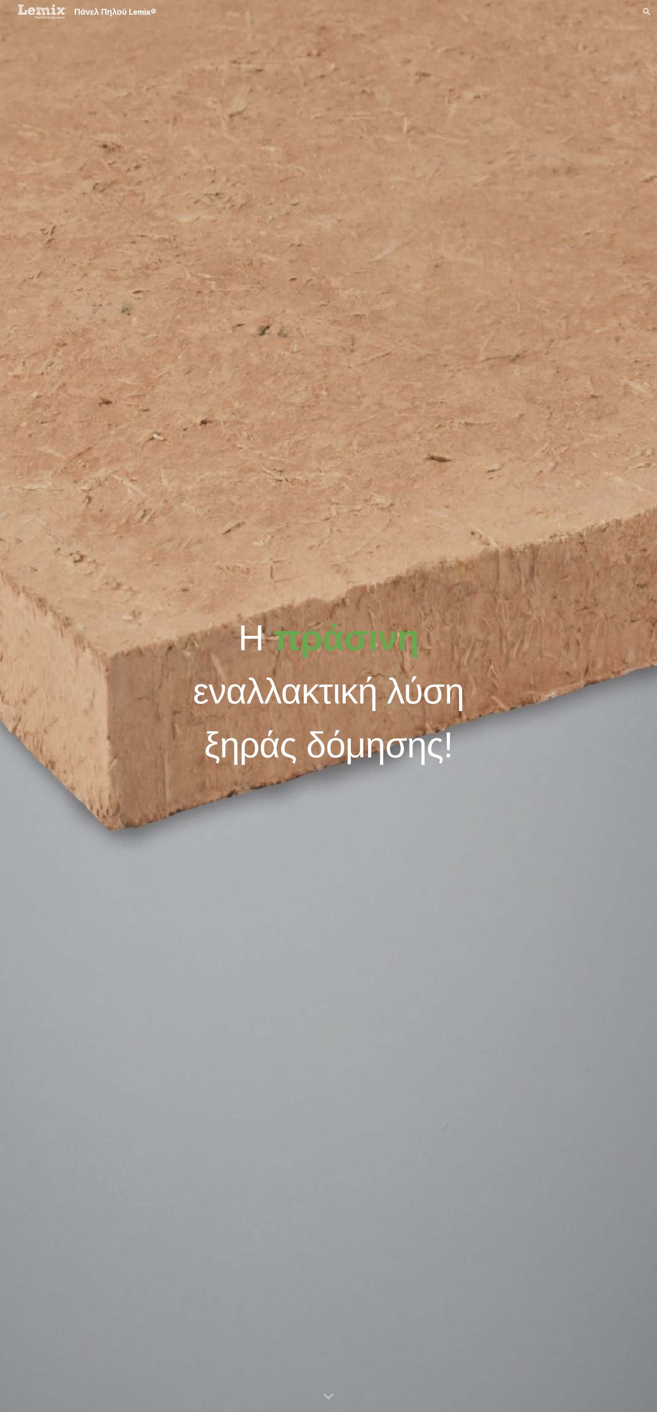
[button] (647, 12)
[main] (328, 706)
